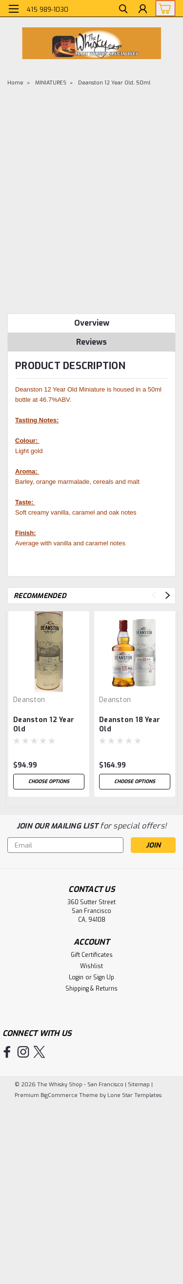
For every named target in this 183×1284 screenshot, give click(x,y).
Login (76, 977)
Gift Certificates (92, 955)
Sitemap (139, 1084)
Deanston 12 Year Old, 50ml (114, 82)
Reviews (91, 342)
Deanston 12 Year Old (43, 724)
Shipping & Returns (91, 989)
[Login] (143, 10)
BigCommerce (59, 1095)
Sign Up (103, 977)
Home (15, 82)
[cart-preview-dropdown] (163, 8)
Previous (154, 595)
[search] (123, 10)
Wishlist (91, 966)
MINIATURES (50, 82)
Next (167, 595)
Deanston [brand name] (29, 699)
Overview (91, 323)
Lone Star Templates (134, 1095)
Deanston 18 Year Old (129, 724)
